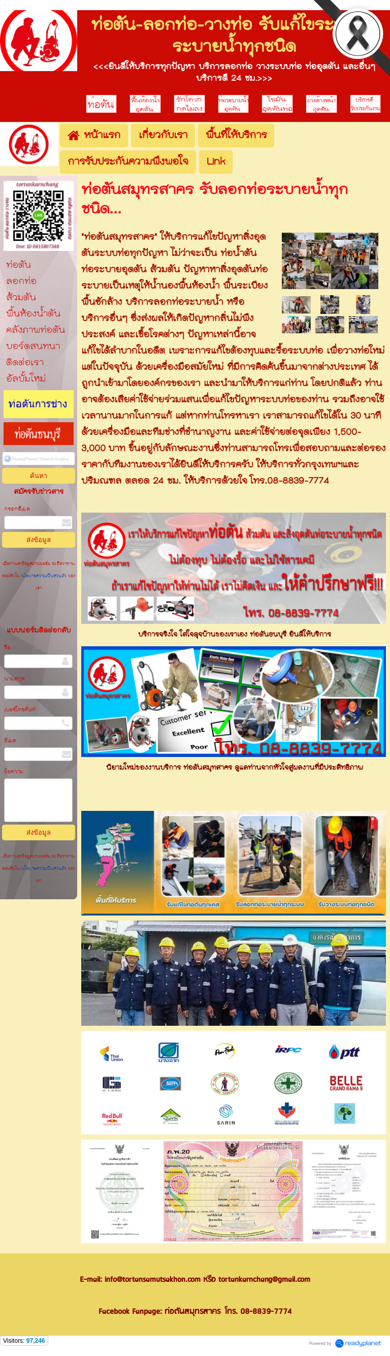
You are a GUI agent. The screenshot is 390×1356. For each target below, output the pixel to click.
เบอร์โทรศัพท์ (20, 710)
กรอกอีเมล (17, 509)
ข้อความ (13, 772)
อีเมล (10, 741)
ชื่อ (7, 648)
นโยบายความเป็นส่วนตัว (44, 576)
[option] (233, 863)
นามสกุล (14, 679)
